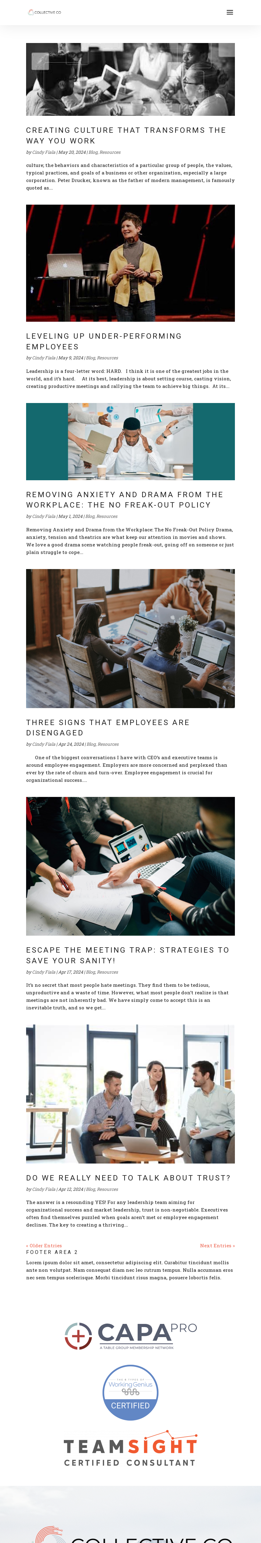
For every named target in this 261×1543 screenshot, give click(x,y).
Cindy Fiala (43, 152)
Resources (109, 152)
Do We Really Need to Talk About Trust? (128, 1178)
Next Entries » (217, 1245)
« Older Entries (44, 1245)
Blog (92, 152)
